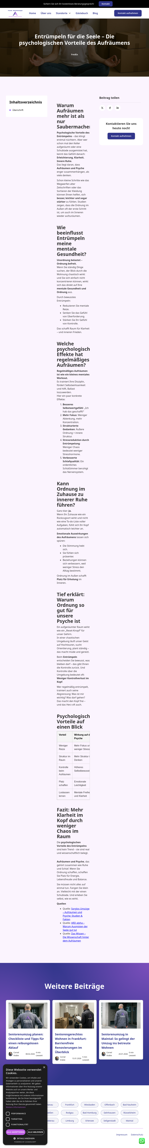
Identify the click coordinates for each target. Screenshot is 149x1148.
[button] (63, 13)
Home (32, 13)
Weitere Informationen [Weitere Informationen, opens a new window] (16, 1107)
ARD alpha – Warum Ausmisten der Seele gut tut (75, 926)
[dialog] (25, 1104)
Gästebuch (82, 13)
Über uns (46, 13)
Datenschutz (137, 1134)
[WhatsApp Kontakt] (141, 1140)
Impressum (121, 1134)
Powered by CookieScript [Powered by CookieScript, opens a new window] (25, 1142)
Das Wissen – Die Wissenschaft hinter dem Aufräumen (76, 937)
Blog (95, 13)
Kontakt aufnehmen (128, 13)
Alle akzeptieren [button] (15, 1132)
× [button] (44, 1067)
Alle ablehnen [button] (35, 1132)
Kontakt (106, 3)
